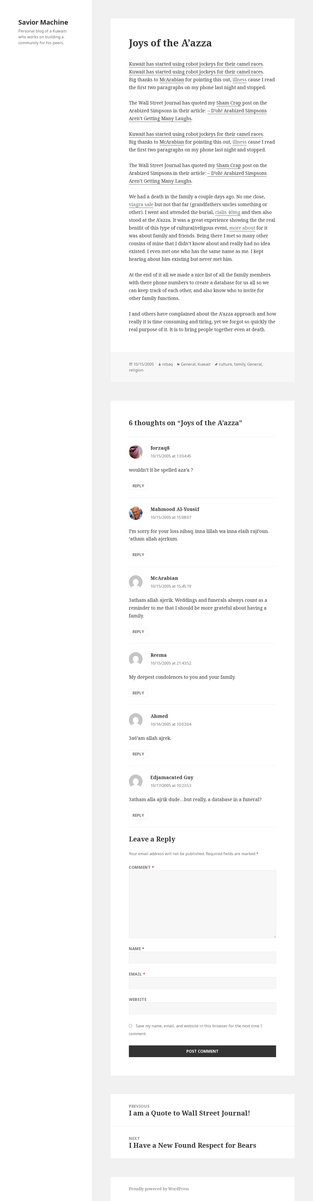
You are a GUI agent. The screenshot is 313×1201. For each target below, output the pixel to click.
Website (137, 999)
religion (136, 370)
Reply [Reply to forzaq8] (138, 486)
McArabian (171, 79)
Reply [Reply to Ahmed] (138, 754)
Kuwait (204, 364)
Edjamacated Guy (171, 777)
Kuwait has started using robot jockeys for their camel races (196, 64)
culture (225, 364)
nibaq (167, 364)
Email (137, 974)
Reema (158, 655)
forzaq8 (159, 448)
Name (137, 948)
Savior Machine (43, 22)
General (188, 364)
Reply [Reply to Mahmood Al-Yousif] (138, 554)
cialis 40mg (227, 212)
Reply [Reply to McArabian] (138, 631)
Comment (141, 867)
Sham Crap (228, 103)
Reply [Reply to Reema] (138, 693)
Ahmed (159, 716)
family (239, 364)
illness (240, 79)
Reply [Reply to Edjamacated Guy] (138, 815)
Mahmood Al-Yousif (174, 509)
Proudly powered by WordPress (159, 1188)
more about (242, 228)
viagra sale (141, 204)
